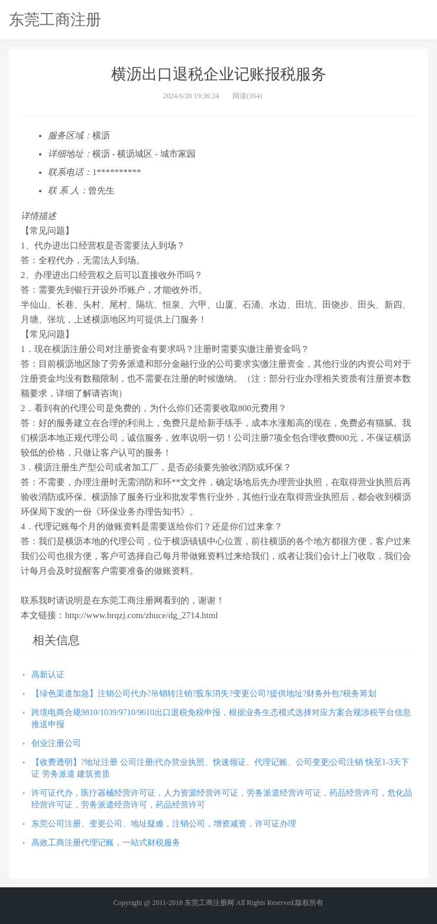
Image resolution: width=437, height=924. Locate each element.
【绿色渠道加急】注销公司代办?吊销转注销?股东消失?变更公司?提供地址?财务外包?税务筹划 (203, 693)
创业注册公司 (56, 743)
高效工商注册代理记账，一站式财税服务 (105, 842)
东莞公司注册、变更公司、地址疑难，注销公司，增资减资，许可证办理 (163, 823)
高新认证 (47, 674)
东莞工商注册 (55, 19)
